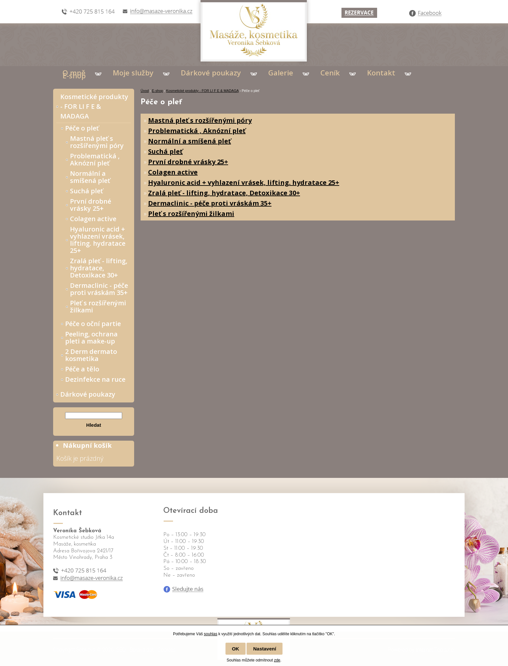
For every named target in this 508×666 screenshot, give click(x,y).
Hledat (93, 425)
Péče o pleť (82, 128)
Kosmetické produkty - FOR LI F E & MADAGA (202, 91)
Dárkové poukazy (211, 72)
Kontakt (381, 72)
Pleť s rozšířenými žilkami (191, 213)
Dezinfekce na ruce (95, 379)
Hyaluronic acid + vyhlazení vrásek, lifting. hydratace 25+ (243, 182)
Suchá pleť (165, 151)
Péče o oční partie (93, 323)
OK (235, 648)
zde (277, 660)
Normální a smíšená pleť (189, 141)
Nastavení (264, 648)
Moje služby (133, 72)
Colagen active (173, 172)
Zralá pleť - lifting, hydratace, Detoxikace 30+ (224, 192)
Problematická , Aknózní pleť (197, 130)
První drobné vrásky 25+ (188, 161)
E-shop (74, 75)
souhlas (210, 634)
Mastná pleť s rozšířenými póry (200, 120)
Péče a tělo (82, 369)
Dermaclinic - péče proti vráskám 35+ (209, 203)
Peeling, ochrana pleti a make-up (91, 337)
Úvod (145, 91)
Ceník (330, 72)
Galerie (280, 72)
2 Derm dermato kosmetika (91, 355)
